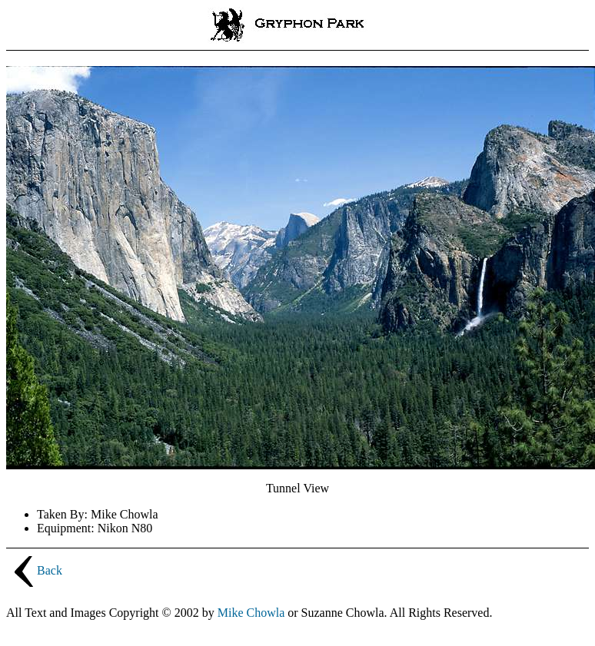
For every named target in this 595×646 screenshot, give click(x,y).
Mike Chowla (251, 612)
